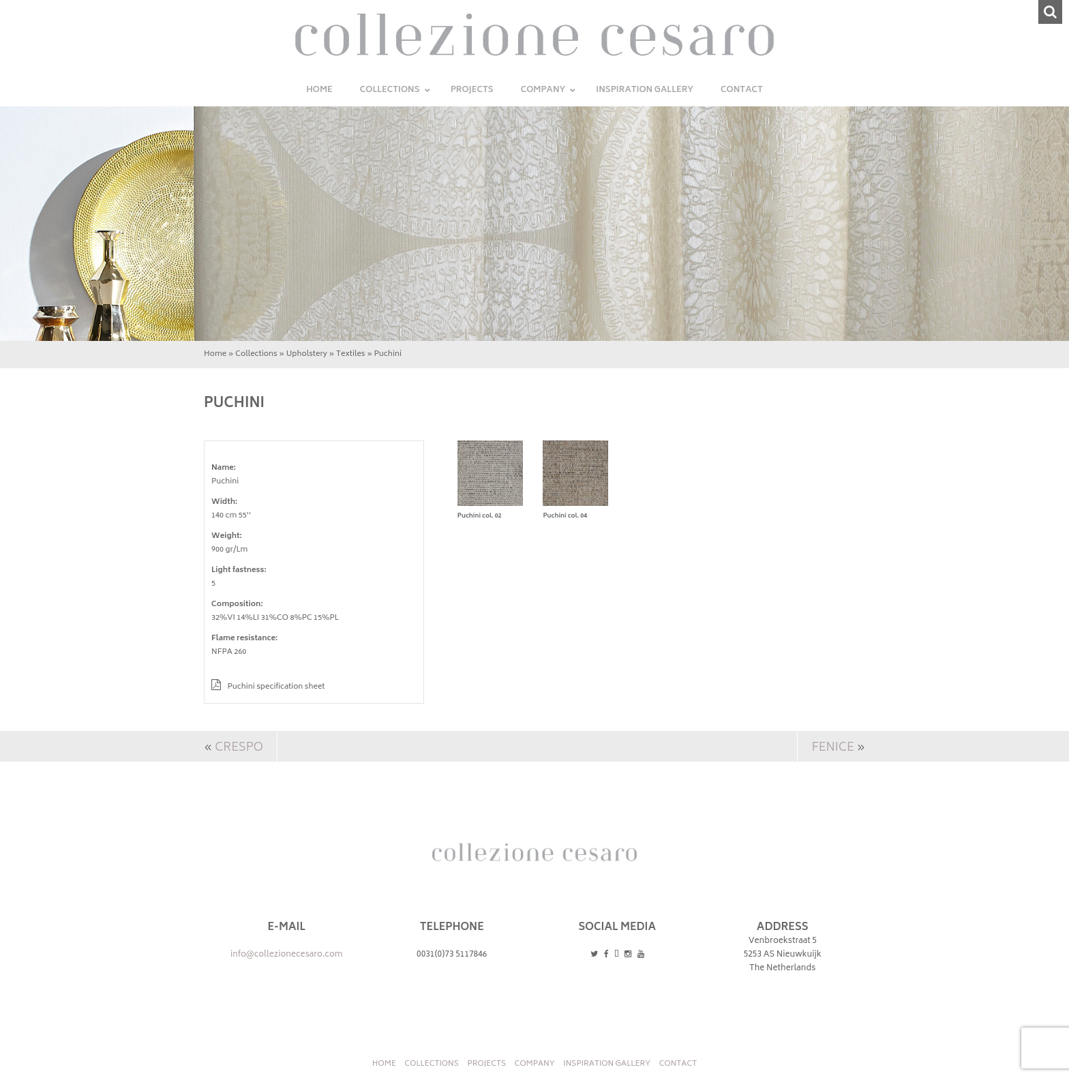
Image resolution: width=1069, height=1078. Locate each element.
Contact (678, 1064)
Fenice (832, 748)
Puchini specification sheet (268, 686)
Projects (486, 1064)
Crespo (239, 748)
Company (535, 1064)
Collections (256, 354)
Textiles (350, 354)
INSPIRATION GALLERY (606, 1064)
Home (215, 354)
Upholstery (306, 354)
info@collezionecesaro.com (286, 955)
